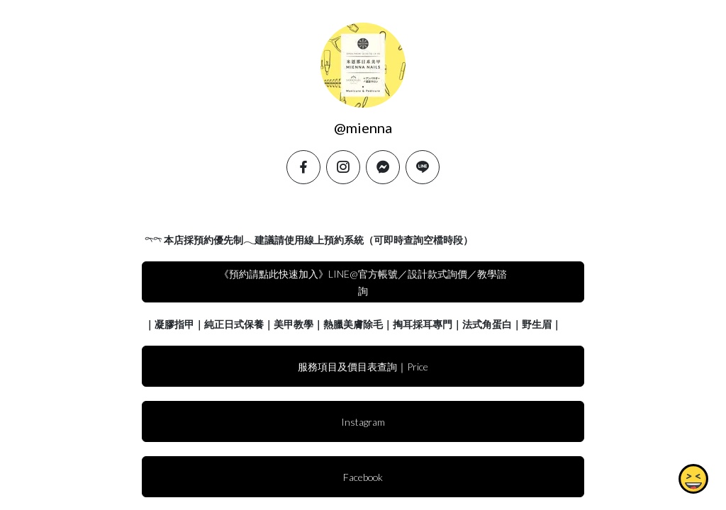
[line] (423, 167)
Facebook (363, 477)
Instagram (363, 422)
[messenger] (383, 167)
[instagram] (343, 167)
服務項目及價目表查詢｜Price (363, 367)
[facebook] (303, 167)
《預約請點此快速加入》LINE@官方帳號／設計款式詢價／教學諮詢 (363, 282)
